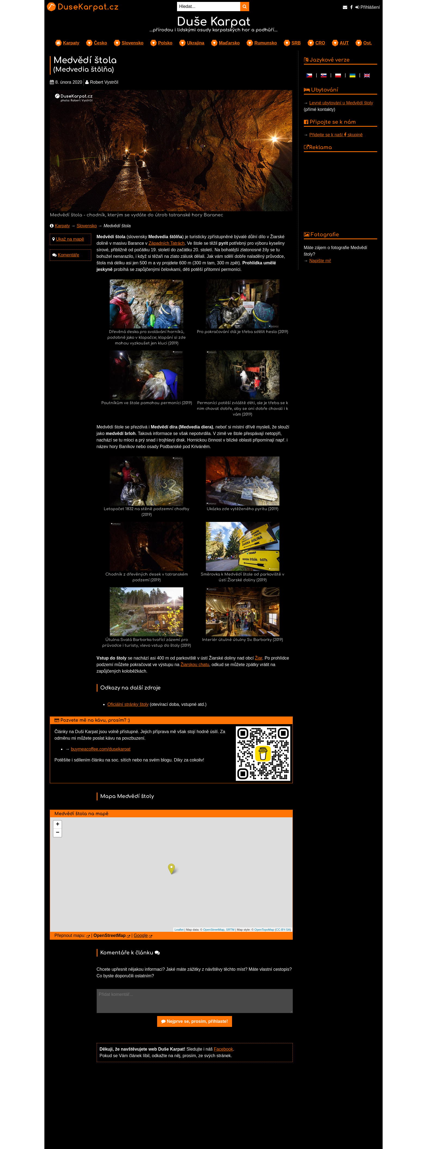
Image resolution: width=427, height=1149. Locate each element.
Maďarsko (229, 43)
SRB (296, 43)
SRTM (230, 929)
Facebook (223, 1049)
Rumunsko (265, 43)
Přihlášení (367, 7)
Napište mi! (320, 260)
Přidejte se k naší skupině (336, 134)
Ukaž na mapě (70, 239)
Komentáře (68, 255)
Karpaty (71, 43)
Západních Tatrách (167, 243)
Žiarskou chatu (195, 664)
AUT (344, 43)
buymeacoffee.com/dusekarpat (100, 749)
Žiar (258, 658)
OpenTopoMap (264, 929)
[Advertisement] (195, 1109)
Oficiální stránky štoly (128, 704)
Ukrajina (195, 43)
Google (141, 935)
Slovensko (133, 43)
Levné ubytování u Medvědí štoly (341, 103)
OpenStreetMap (213, 929)
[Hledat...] (208, 6)
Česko (100, 43)
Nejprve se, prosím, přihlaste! (194, 1021)
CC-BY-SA (283, 929)
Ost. (367, 43)
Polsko (165, 43)
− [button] (57, 833)
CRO (320, 43)
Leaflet (179, 929)
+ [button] (57, 825)
